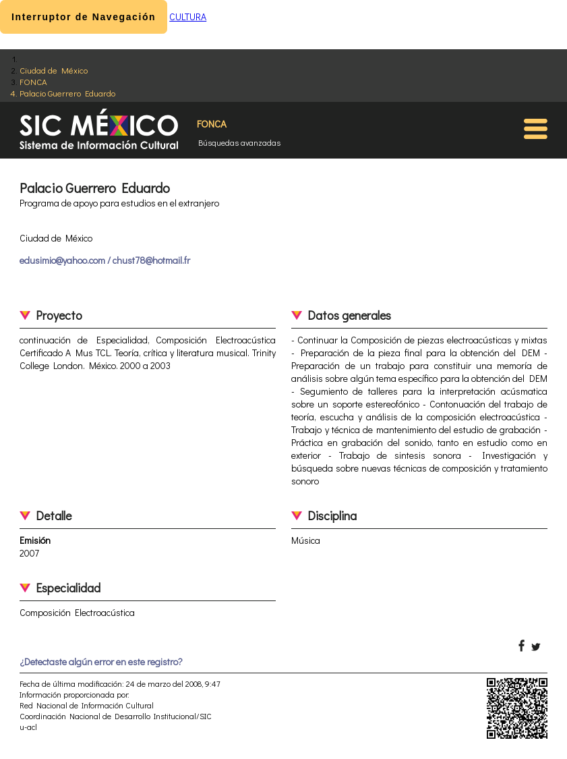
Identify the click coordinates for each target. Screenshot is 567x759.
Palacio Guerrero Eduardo (67, 93)
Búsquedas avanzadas (239, 142)
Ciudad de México (54, 70)
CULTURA (187, 16)
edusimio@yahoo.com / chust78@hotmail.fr (105, 260)
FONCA (33, 81)
